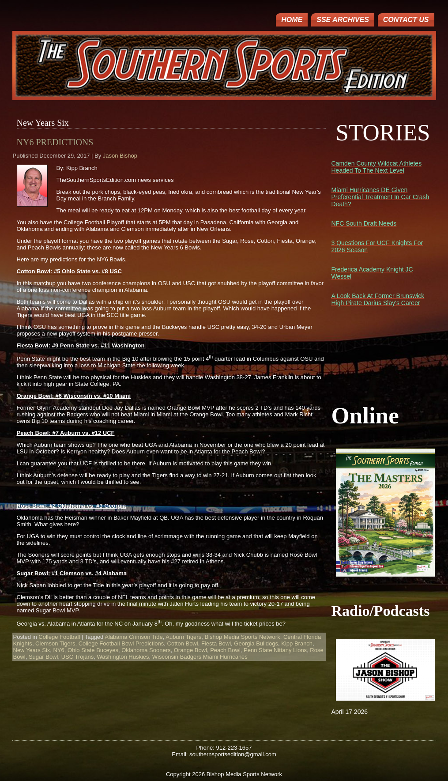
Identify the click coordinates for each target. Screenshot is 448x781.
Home (291, 19)
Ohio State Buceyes (93, 650)
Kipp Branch (296, 643)
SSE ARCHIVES (342, 19)
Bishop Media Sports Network (242, 637)
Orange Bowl (190, 650)
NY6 (58, 650)
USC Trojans (77, 656)
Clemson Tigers (55, 643)
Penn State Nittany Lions (275, 650)
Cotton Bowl (182, 643)
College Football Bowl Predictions (121, 643)
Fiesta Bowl (216, 643)
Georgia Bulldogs (256, 643)
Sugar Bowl (43, 656)
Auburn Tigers (183, 637)
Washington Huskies (123, 656)
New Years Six (31, 650)
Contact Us (406, 19)
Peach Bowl (225, 650)
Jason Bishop (120, 155)
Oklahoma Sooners (145, 650)
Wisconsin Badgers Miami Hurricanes (200, 656)
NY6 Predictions (55, 142)
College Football (59, 637)
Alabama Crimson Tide (134, 637)
